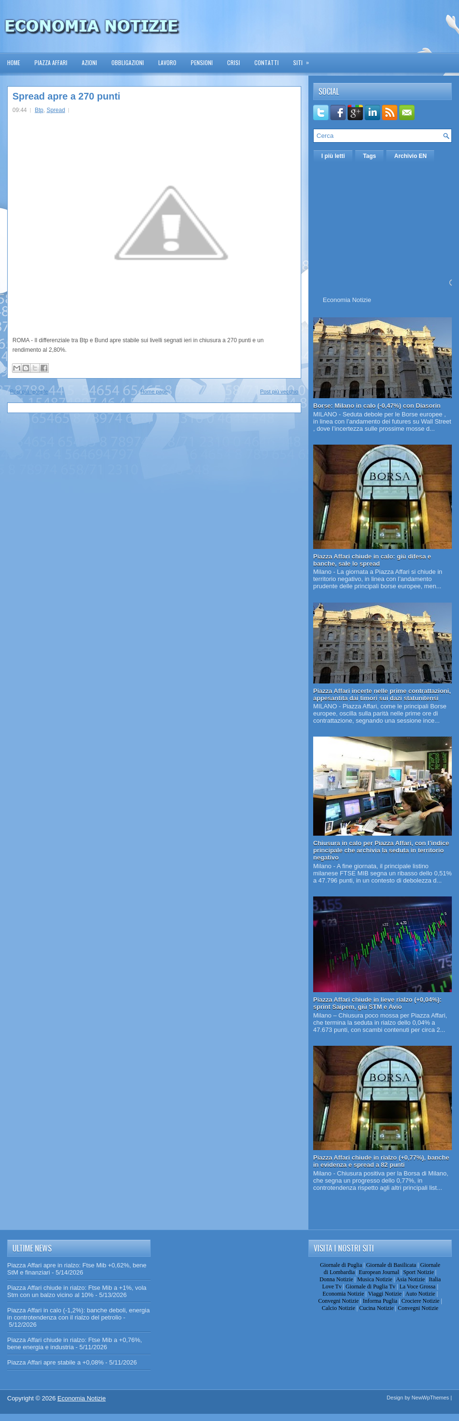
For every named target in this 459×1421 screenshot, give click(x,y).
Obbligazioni (127, 62)
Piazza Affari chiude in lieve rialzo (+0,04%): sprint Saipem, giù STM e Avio (377, 1003)
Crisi (233, 62)
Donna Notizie (336, 1279)
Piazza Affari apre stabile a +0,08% (55, 1362)
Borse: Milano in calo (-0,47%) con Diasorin (377, 405)
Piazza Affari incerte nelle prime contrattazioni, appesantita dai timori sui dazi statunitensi (382, 694)
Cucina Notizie (376, 1308)
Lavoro (167, 62)
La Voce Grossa (417, 1286)
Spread (55, 110)
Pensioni (202, 62)
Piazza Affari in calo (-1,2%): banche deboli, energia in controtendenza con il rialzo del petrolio (78, 1314)
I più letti (333, 156)
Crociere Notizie (421, 1301)
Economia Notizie (347, 299)
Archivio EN (410, 156)
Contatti (266, 62)
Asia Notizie (410, 1279)
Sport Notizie (418, 1272)
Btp (39, 110)
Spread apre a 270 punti (66, 96)
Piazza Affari (50, 62)
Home (13, 62)
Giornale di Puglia (341, 1265)
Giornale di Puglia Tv (370, 1286)
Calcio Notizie (338, 1308)
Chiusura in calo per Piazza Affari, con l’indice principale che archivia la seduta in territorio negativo (381, 850)
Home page (154, 391)
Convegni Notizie (338, 1301)
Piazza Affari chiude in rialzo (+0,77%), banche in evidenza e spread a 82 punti (381, 1161)
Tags (369, 156)
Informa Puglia (380, 1301)
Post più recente (29, 391)
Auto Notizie (420, 1293)
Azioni (89, 62)
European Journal (379, 1272)
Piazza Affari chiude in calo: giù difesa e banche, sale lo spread (372, 560)
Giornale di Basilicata (391, 1265)
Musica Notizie (375, 1279)
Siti (304, 60)
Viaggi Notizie (385, 1293)
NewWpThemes (430, 1397)
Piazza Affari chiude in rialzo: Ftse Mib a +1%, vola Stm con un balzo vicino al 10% (76, 1291)
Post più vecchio (279, 391)
